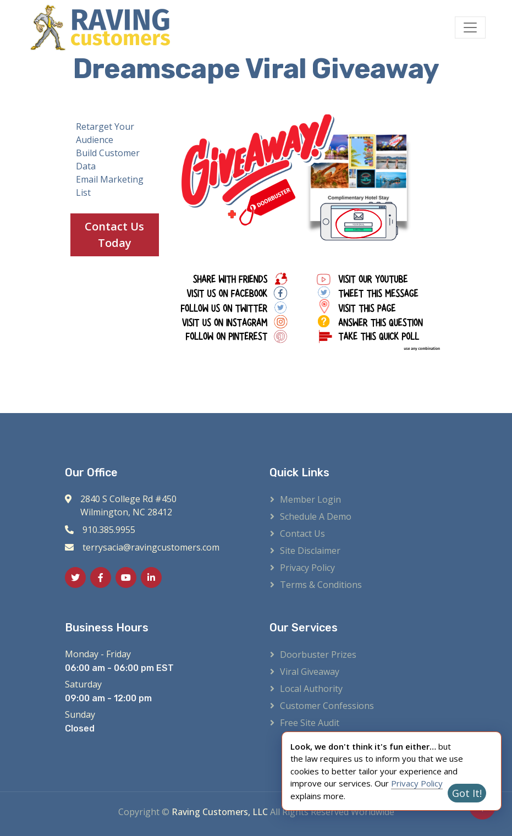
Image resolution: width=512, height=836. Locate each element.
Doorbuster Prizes (318, 654)
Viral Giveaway (309, 672)
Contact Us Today (114, 234)
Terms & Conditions (321, 585)
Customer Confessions (327, 706)
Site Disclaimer (310, 550)
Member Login (310, 499)
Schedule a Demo (315, 516)
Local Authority (311, 689)
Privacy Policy (307, 568)
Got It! (467, 793)
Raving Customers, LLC (220, 812)
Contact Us (302, 533)
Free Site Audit (309, 723)
